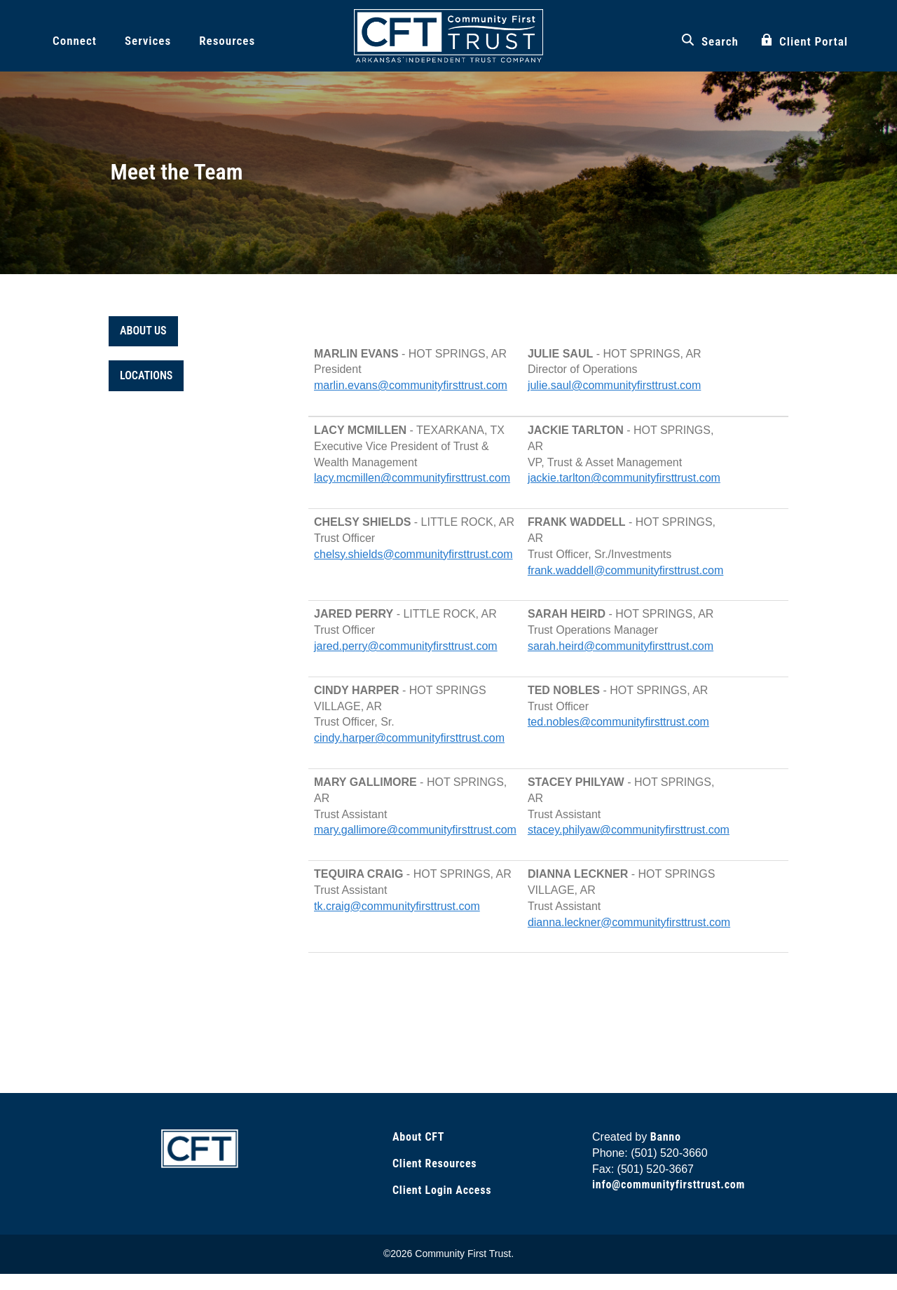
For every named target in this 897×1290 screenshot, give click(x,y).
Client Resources (434, 1163)
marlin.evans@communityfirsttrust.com (410, 385)
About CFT (418, 1136)
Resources (227, 41)
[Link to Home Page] (199, 1148)
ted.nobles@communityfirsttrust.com (618, 722)
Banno (665, 1136)
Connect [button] (75, 41)
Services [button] (148, 41)
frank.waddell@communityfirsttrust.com (625, 570)
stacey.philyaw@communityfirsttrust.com (629, 830)
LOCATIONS (146, 375)
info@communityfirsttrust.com (668, 1184)
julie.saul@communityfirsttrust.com (614, 385)
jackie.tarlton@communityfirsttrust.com (624, 478)
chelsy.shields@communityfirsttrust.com (413, 554)
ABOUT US (143, 330)
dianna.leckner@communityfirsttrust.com (629, 922)
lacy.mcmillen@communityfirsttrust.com (412, 478)
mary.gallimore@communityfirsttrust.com (415, 830)
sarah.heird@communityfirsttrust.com (620, 646)
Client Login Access (441, 1190)
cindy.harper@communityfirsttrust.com (409, 738)
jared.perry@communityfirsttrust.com (406, 646)
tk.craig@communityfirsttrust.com (397, 906)
